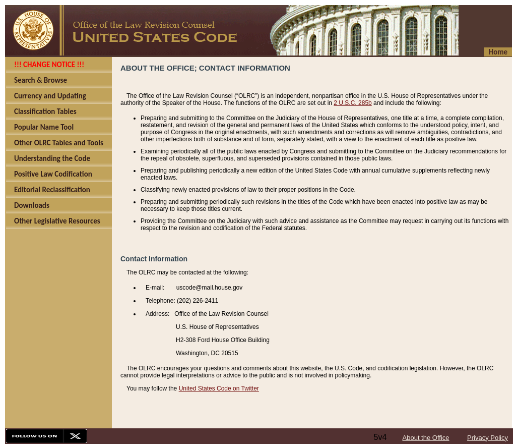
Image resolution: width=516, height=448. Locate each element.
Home (498, 52)
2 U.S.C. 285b (352, 102)
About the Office (426, 437)
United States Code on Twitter (219, 388)
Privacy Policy (487, 437)
